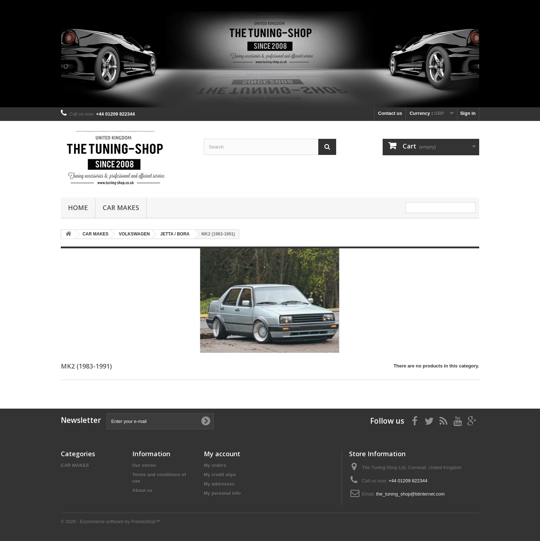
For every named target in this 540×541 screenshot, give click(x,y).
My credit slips (220, 474)
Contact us (390, 113)
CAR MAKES (121, 207)
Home (78, 207)
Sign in (468, 113)
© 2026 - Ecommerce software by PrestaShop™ (110, 521)
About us (142, 490)
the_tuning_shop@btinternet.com (410, 494)
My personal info (222, 493)
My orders (215, 465)
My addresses (219, 484)
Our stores (144, 465)
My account (222, 453)
